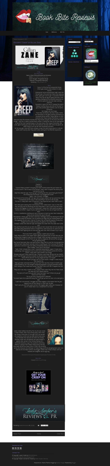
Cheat (32, 360)
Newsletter (25, 355)
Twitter (50, 355)
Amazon (31, 355)
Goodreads (44, 355)
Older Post (60, 434)
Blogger (74, 463)
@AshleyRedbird (32, 455)
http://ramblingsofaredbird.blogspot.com (23, 457)
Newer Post (17, 434)
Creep (44, 360)
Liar (41, 360)
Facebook (37, 355)
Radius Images (60, 463)
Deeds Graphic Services (41, 459)
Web (54, 355)
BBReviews (54, 32)
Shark (37, 360)
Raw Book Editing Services (40, 77)
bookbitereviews (24, 425)
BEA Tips (62, 32)
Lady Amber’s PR (41, 82)
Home (47, 32)
